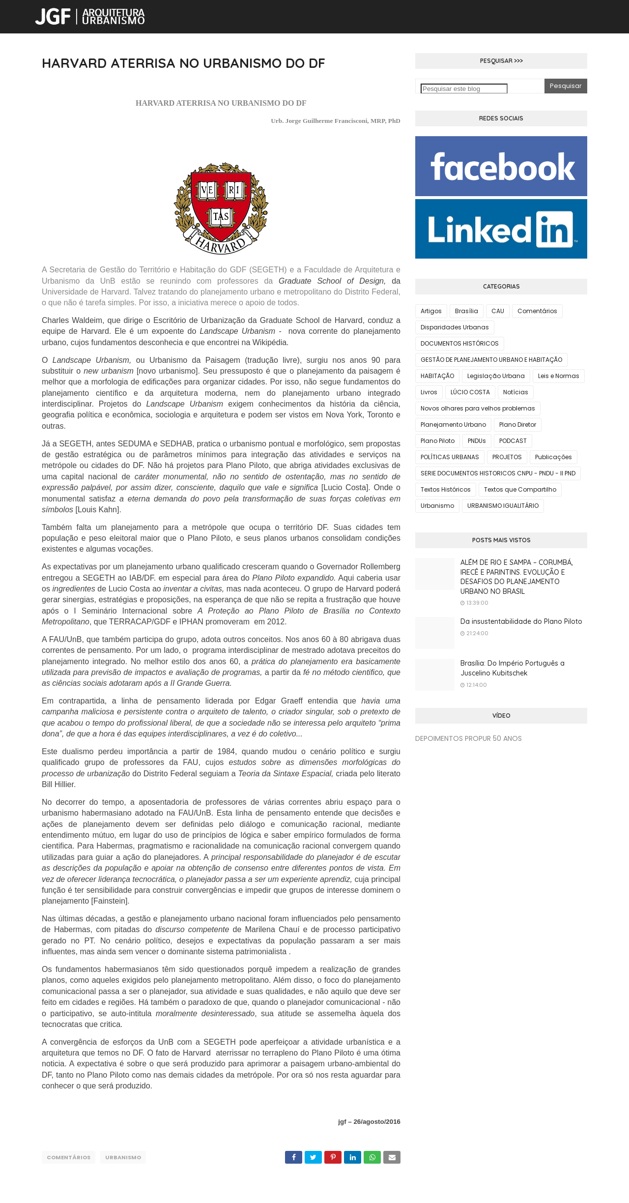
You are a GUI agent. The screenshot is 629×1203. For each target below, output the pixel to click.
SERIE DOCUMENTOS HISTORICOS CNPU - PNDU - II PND (498, 473)
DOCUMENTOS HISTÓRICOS (460, 343)
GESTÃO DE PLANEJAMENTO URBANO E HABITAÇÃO (491, 359)
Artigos (431, 311)
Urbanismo (123, 1157)
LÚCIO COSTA (470, 392)
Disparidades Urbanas (455, 327)
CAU (497, 311)
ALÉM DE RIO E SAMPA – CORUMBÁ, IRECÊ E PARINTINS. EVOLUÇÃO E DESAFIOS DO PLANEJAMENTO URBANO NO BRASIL (516, 577)
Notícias (515, 392)
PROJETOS (507, 457)
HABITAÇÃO (437, 376)
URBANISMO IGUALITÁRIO (503, 505)
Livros (429, 392)
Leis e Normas (558, 376)
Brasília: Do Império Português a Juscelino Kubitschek (512, 668)
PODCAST (513, 441)
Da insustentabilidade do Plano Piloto (521, 621)
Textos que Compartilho (520, 489)
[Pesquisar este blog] (464, 89)
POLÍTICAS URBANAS (450, 457)
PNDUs (477, 441)
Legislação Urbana (496, 376)
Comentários (68, 1157)
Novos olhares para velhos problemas (478, 408)
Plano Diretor (517, 424)
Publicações (553, 457)
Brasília (466, 311)
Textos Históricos (446, 489)
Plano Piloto (438, 441)
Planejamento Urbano (453, 424)
